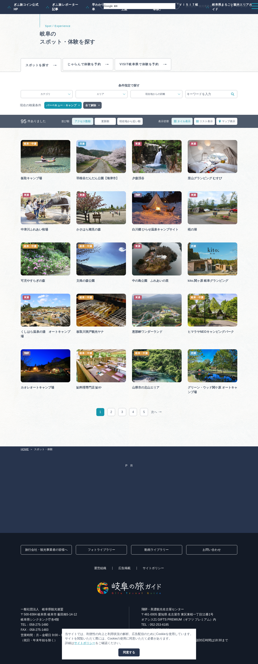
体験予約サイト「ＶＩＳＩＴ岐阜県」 (172, 25)
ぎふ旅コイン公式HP (23, 25)
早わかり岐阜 (96, 25)
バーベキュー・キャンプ (63, 123)
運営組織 (100, 568)
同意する (129, 652)
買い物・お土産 (127, 25)
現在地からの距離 (162, 112)
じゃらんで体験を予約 (87, 83)
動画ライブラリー (156, 549)
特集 (106, 13)
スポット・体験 (157, 13)
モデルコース (128, 13)
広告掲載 (124, 568)
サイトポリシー (153, 568)
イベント (182, 13)
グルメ (202, 13)
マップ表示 (226, 139)
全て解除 (92, 123)
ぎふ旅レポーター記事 (62, 25)
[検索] (135, 6)
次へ (156, 430)
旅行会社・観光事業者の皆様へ (204, 6)
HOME (25, 449)
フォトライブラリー (101, 549)
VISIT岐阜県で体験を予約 (143, 83)
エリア (111, 112)
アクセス (243, 13)
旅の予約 (222, 13)
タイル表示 (182, 139)
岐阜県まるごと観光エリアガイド (229, 25)
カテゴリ (55, 112)
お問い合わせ (212, 549)
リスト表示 (204, 139)
